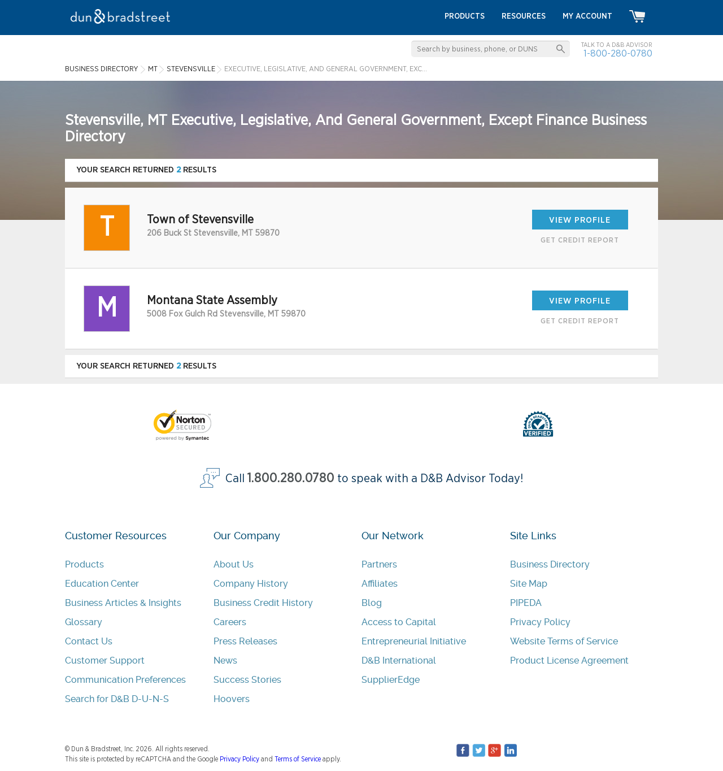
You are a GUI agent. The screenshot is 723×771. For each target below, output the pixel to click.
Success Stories (247, 679)
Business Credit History (263, 602)
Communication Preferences (125, 679)
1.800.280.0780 (290, 478)
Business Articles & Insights (123, 602)
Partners (379, 564)
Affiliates (380, 583)
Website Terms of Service (564, 641)
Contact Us (88, 641)
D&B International (399, 660)
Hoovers (232, 699)
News (225, 660)
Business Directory (550, 564)
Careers (230, 622)
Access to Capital (399, 622)
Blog (372, 602)
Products (84, 564)
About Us (234, 564)
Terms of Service (298, 759)
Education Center (102, 583)
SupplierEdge (391, 679)
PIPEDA (526, 602)
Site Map (528, 583)
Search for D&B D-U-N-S (117, 699)
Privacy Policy (540, 622)
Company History (251, 583)
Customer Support (105, 660)
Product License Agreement (569, 660)
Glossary (83, 622)
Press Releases (245, 641)
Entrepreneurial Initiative (414, 641)
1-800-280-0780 (617, 53)
